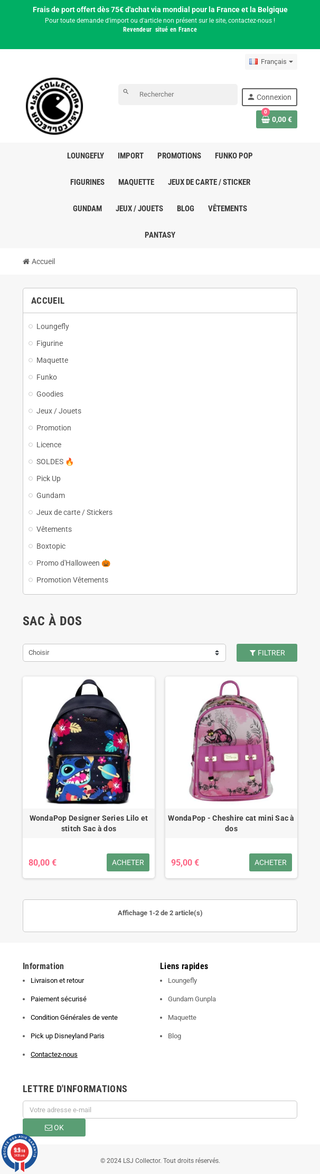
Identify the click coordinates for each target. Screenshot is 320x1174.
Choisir (39, 652)
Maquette (182, 1017)
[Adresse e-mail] (160, 1110)
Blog (174, 1036)
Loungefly (182, 980)
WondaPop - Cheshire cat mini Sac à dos (231, 823)
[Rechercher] (178, 94)
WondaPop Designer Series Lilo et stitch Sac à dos (89, 823)
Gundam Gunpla (192, 999)
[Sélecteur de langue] (271, 62)
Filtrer (267, 653)
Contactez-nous (54, 1054)
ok (54, 1127)
